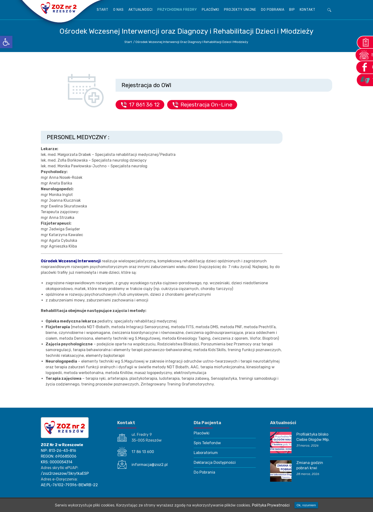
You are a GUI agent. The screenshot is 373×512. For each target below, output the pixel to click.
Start (102, 10)
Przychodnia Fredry (177, 10)
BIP (292, 10)
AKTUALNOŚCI (140, 10)
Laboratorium (206, 452)
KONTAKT (307, 10)
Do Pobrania (272, 10)
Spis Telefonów (207, 443)
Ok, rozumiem (306, 505)
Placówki (210, 10)
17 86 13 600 (143, 451)
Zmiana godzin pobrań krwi (309, 465)
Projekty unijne (240, 10)
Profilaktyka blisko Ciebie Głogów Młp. (313, 437)
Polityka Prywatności (271, 505)
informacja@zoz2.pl (150, 464)
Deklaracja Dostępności (215, 462)
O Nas (118, 10)
